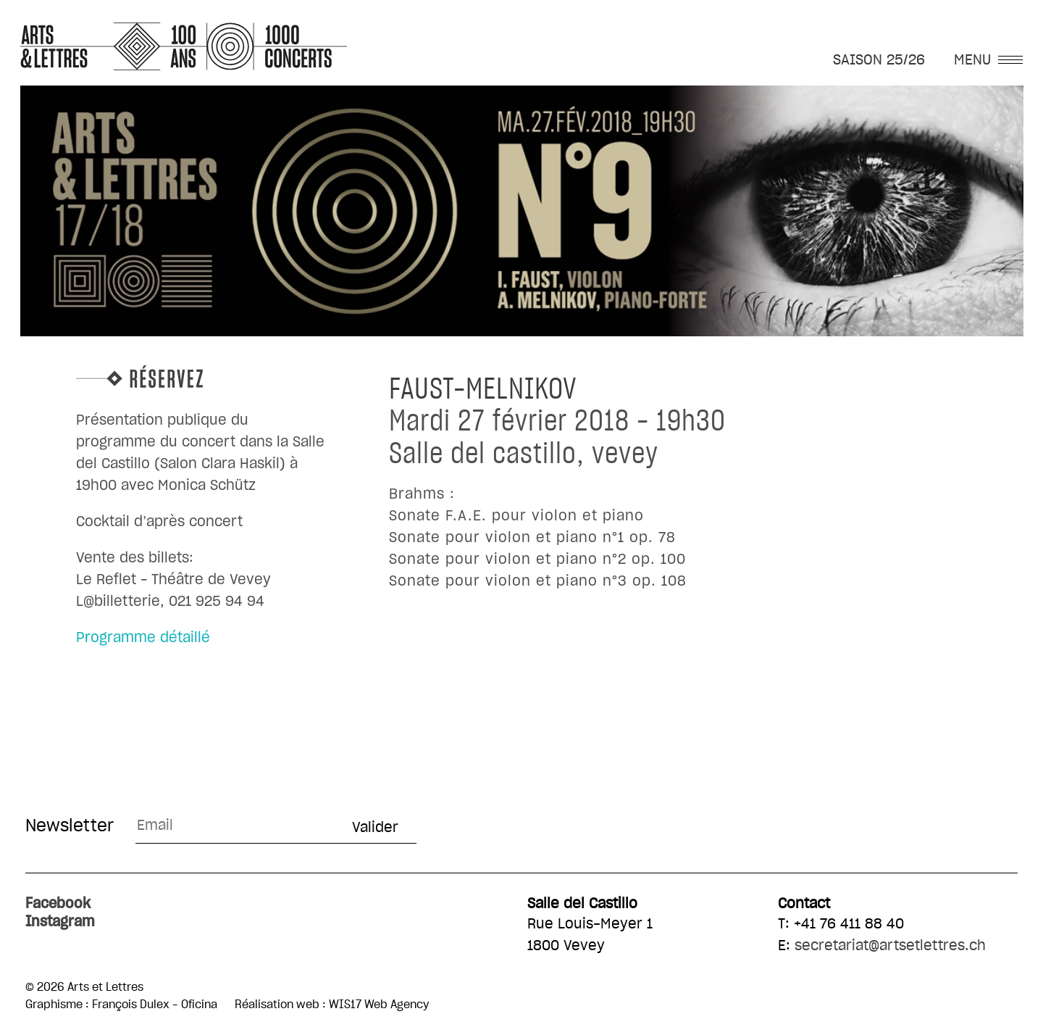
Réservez (203, 376)
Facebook (58, 904)
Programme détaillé (143, 638)
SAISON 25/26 (879, 60)
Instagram (60, 922)
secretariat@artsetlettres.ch (890, 946)
